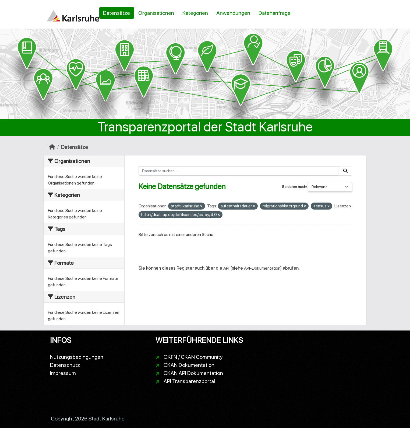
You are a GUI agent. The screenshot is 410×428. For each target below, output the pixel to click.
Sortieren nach (294, 187)
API (226, 268)
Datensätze (116, 13)
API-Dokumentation (262, 268)
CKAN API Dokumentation (193, 373)
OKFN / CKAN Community (193, 357)
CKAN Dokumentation (189, 365)
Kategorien (195, 13)
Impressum (63, 373)
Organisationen (156, 13)
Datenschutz (65, 365)
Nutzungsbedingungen (76, 357)
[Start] (52, 147)
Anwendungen (233, 13)
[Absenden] (345, 171)
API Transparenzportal (189, 381)
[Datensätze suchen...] (239, 171)
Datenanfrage (275, 13)
